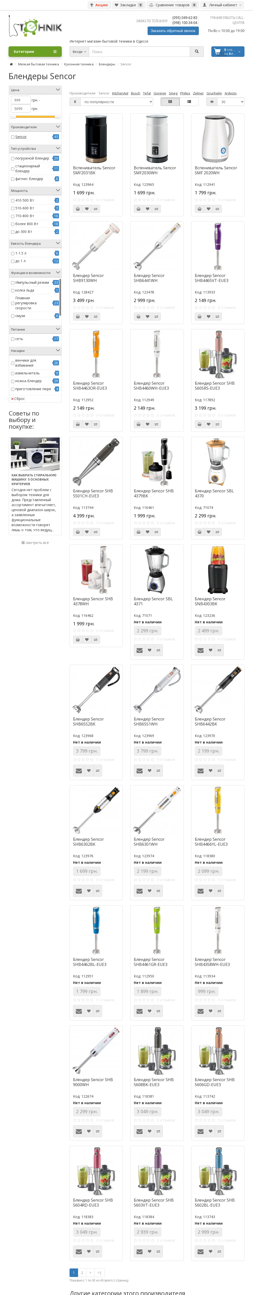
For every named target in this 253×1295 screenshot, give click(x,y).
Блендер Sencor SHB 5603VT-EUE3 (154, 1203)
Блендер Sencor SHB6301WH (149, 842)
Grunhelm (214, 93)
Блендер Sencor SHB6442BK (210, 721)
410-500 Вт (24, 200)
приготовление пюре (33, 388)
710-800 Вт (24, 215)
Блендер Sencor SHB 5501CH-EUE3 (93, 493)
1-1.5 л (20, 253)
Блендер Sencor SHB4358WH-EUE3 (212, 962)
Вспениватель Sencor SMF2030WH (155, 170)
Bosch (135, 93)
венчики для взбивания (25, 363)
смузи (20, 315)
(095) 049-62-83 (185, 18)
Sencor (21, 136)
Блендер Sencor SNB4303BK (210, 601)
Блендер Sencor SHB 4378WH (93, 601)
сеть (19, 338)
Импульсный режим (32, 282)
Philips (185, 93)
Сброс (18, 398)
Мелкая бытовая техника (38, 64)
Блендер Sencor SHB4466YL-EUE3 (211, 842)
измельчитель (27, 373)
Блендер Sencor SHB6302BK (88, 842)
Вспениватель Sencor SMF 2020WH (216, 170)
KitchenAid (120, 93)
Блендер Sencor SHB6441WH (149, 278)
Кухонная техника (79, 64)
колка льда (24, 290)
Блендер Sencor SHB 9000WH (93, 1082)
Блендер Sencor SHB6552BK (88, 721)
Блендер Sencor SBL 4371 (153, 601)
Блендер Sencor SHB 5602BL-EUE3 (215, 1203)
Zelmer (198, 93)
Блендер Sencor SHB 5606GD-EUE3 (215, 1082)
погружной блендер (32, 158)
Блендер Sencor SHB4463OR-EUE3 (90, 386)
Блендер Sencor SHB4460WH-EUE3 (151, 386)
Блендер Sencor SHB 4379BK (154, 493)
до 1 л (20, 260)
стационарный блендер (27, 168)
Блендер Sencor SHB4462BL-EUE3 (89, 962)
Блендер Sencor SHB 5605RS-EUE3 (215, 386)
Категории (35, 51)
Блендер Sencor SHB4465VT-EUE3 (211, 278)
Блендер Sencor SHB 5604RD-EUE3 (93, 1203)
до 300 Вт (23, 231)
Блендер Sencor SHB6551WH (149, 721)
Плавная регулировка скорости (26, 303)
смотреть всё (35, 542)
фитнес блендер (29, 178)
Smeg (173, 93)
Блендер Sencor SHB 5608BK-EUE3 (154, 1082)
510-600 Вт (24, 208)
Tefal (147, 93)
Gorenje (160, 93)
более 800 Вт (26, 223)
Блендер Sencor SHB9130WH (88, 278)
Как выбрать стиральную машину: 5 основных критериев (34, 479)
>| (100, 1272)
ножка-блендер (28, 380)
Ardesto (231, 93)
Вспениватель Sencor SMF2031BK (94, 170)
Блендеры (107, 64)
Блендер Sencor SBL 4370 (214, 493)
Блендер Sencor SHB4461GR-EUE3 (150, 962)
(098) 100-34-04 (185, 23)
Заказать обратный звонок (173, 31)
